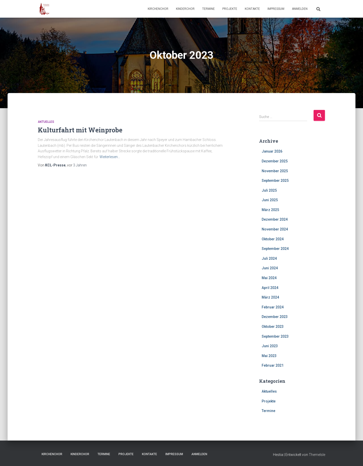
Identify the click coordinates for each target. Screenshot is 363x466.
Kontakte (252, 9)
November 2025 (275, 171)
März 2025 (270, 210)
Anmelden (300, 9)
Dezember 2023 (275, 317)
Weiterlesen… (110, 157)
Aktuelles (46, 122)
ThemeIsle (317, 455)
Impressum (275, 9)
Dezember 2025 (275, 161)
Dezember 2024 (275, 219)
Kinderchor (185, 9)
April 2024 (270, 288)
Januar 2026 (272, 151)
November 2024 (275, 229)
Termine (208, 9)
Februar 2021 (273, 365)
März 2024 (270, 297)
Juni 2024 (270, 268)
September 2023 (275, 336)
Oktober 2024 (273, 239)
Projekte (229, 9)
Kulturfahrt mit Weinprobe (80, 130)
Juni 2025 (270, 200)
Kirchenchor (158, 9)
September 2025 (275, 181)
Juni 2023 (270, 346)
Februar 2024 (273, 307)
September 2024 (275, 249)
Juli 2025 (269, 190)
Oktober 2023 (273, 327)
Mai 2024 (269, 278)
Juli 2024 (269, 258)
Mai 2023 (269, 356)
